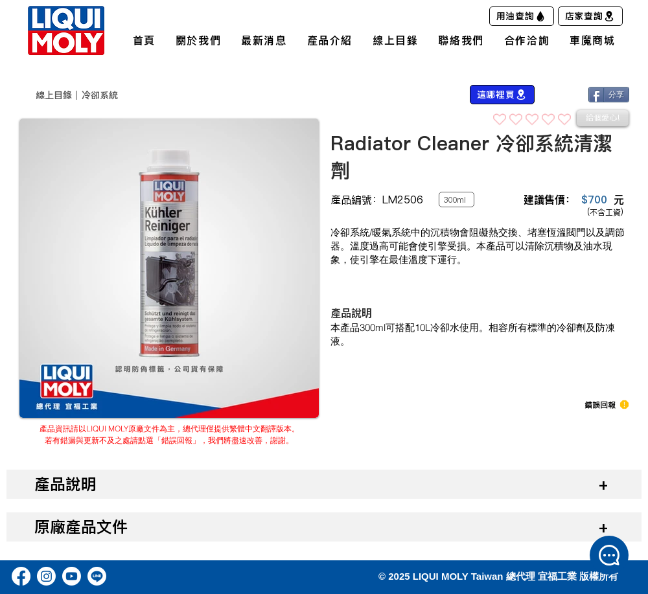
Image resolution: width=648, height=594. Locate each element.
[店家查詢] (590, 16)
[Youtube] (71, 576)
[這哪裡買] (502, 94)
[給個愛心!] (603, 118)
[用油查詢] (521, 16)
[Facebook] (21, 576)
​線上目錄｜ (58, 95)
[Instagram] (46, 576)
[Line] (96, 576)
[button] (600, 405)
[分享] (608, 94)
